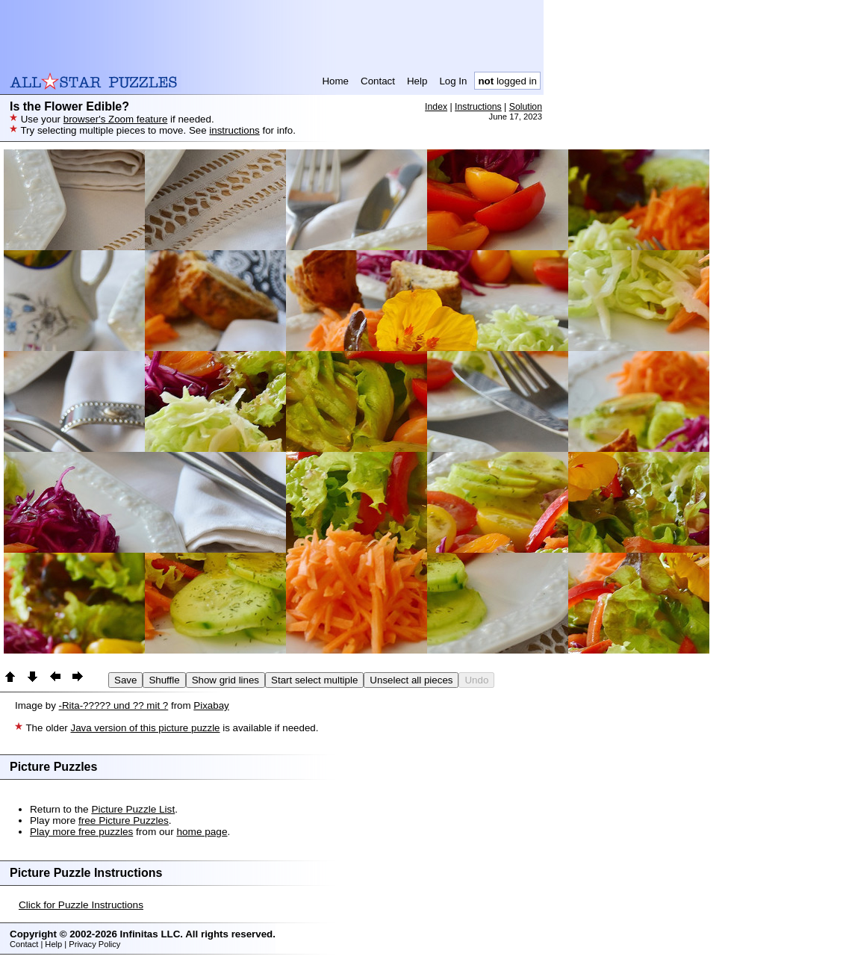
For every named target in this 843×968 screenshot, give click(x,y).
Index (436, 107)
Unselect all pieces (411, 680)
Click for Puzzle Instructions (81, 904)
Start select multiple (314, 680)
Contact (378, 81)
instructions (234, 130)
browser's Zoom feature (115, 119)
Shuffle (164, 680)
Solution (525, 107)
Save (125, 680)
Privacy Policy (94, 944)
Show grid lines (225, 680)
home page (201, 831)
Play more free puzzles (81, 831)
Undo (476, 680)
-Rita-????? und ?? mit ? (114, 705)
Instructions (478, 107)
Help (417, 81)
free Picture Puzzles (123, 820)
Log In (453, 81)
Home (335, 81)
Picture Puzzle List (133, 809)
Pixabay (210, 705)
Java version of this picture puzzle (145, 727)
